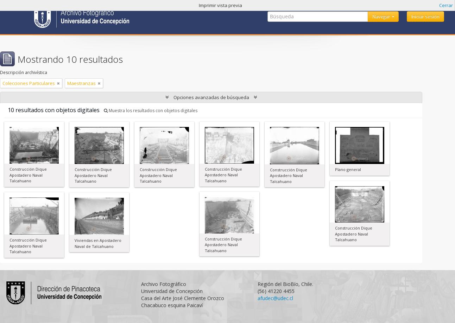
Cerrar (446, 5)
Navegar (381, 16)
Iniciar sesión (425, 16)
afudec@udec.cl (275, 298)
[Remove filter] (58, 83)
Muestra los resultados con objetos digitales (150, 111)
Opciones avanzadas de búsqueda (211, 97)
